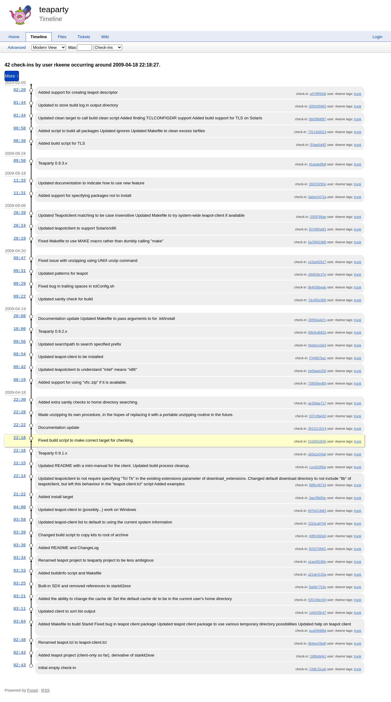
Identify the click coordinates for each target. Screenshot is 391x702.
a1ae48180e (317, 561)
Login (377, 36)
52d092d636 (317, 441)
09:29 (19, 283)
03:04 (19, 621)
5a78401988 (317, 242)
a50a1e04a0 (317, 454)
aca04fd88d (317, 630)
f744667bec (317, 358)
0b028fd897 (317, 119)
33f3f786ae (318, 217)
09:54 (19, 354)
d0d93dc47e (317, 274)
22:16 (19, 450)
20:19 (19, 238)
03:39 (19, 532)
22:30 (19, 399)
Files (62, 36)
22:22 (19, 425)
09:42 (19, 367)
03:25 (19, 583)
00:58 (19, 128)
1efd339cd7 (317, 612)
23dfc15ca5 (317, 669)
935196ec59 (317, 600)
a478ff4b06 (318, 94)
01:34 (19, 115)
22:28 (19, 412)
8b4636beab (317, 287)
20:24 (19, 225)
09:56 (19, 341)
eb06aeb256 (317, 371)
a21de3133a (317, 574)
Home (14, 36)
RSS (45, 690)
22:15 (19, 463)
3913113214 (317, 428)
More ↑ (12, 76)
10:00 (19, 328)
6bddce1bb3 (317, 345)
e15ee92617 (317, 262)
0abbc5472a (317, 197)
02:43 (19, 652)
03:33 (19, 570)
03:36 (19, 545)
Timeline (39, 36)
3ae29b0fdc (317, 498)
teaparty (53, 9)
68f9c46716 (317, 485)
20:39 (19, 212)
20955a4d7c (317, 320)
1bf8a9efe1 (318, 656)
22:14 (19, 476)
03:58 (19, 519)
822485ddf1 (317, 229)
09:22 (19, 296)
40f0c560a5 (317, 536)
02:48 (19, 639)
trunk (357, 94)
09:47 (19, 258)
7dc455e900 (317, 300)
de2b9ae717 (317, 403)
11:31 (19, 193)
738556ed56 (317, 383)
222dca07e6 (317, 523)
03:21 (19, 596)
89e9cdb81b (317, 332)
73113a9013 (317, 132)
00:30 (19, 140)
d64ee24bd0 (317, 643)
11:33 (19, 180)
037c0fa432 (317, 416)
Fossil (32, 690)
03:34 (19, 557)
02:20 (19, 89)
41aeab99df (317, 164)
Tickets (84, 36)
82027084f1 (317, 549)
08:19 (19, 379)
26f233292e (317, 184)
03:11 (19, 608)
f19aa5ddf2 (318, 145)
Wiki (105, 36)
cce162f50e (317, 467)
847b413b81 (317, 510)
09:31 (19, 270)
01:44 (19, 102)
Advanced (17, 47)
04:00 (19, 507)
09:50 (19, 160)
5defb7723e (317, 587)
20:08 (19, 316)
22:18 (19, 437)
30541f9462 (317, 106)
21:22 (19, 494)
